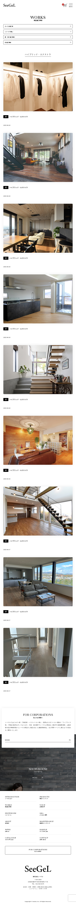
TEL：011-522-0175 (38, 884)
